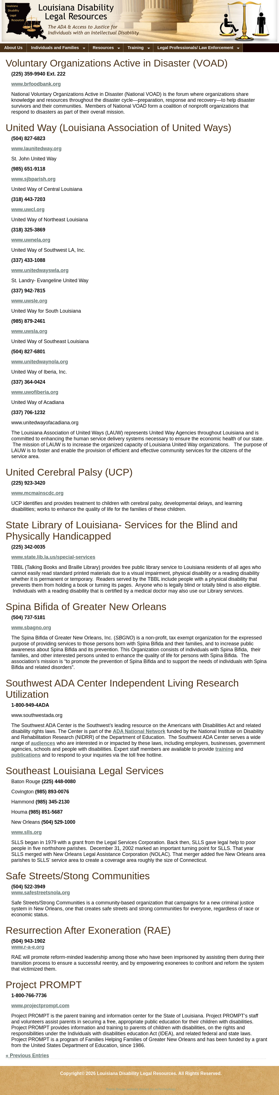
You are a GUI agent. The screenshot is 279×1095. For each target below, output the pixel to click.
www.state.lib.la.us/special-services (53, 557)
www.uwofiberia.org (34, 392)
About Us (13, 47)
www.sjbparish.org (33, 179)
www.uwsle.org (29, 301)
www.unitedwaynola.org (39, 362)
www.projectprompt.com (40, 1005)
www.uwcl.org (28, 209)
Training (136, 48)
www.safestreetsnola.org (40, 892)
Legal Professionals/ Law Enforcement (196, 48)
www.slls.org (26, 832)
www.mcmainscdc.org (37, 493)
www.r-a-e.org (27, 947)
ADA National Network (139, 731)
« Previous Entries (27, 1055)
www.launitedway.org (36, 148)
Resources (104, 48)
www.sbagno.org (31, 627)
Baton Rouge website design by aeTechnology (141, 1089)
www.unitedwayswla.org (40, 270)
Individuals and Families (56, 48)
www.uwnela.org (30, 240)
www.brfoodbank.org (36, 84)
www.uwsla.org (29, 331)
